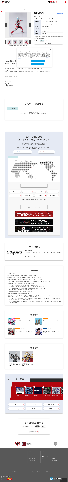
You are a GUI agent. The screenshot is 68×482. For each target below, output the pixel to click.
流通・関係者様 (54, 460)
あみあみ (40, 191)
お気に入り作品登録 (32, 458)
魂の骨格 (51, 408)
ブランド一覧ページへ (31, 256)
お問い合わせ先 (44, 458)
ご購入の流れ (22, 152)
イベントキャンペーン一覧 (16, 409)
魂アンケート (44, 453)
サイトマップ (44, 1)
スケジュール (38, 1)
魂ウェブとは (54, 453)
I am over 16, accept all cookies (37, 64)
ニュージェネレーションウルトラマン (13, 9)
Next (30, 25)
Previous (6, 25)
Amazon (27, 191)
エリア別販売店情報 (48, 43)
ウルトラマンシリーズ (11, 7)
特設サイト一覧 (20, 453)
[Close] (50, 49)
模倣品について (31, 454)
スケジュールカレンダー (33, 405)
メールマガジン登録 (32, 460)
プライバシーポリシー (55, 456)
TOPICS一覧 (16, 404)
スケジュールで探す (10, 453)
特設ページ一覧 (51, 404)
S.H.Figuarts (9, 6)
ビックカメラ (40, 195)
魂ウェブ (6, 5)
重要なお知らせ (31, 453)
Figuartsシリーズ (10, 5)
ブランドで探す (9, 454)
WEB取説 (43, 454)
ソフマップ (27, 195)
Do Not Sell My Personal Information (5, 476)
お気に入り (32, 1)
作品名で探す (9, 456)
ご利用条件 (53, 458)
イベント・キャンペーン (32, 456)
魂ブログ (33, 408)
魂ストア (15, 191)
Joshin (14, 195)
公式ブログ (20, 454)
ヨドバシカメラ (53, 195)
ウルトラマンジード (10, 8)
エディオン (53, 191)
